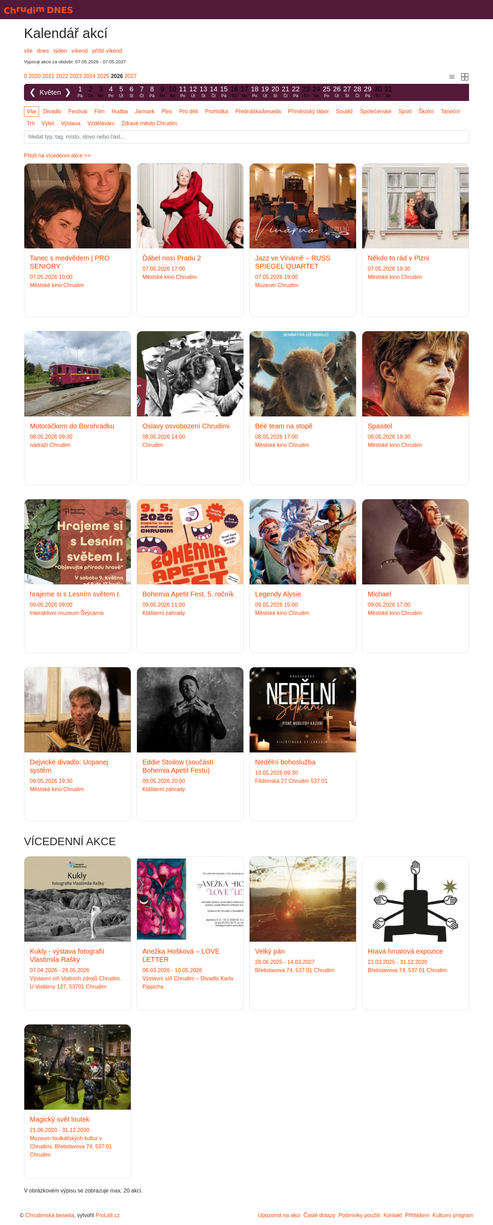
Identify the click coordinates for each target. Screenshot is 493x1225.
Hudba (120, 111)
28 (357, 92)
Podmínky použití (359, 1215)
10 (172, 92)
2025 (103, 76)
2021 (48, 76)
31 (388, 92)
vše (28, 51)
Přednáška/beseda (258, 111)
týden (60, 51)
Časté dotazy (319, 1215)
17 (244, 92)
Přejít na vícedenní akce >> (57, 155)
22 (296, 92)
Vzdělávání (100, 123)
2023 (76, 76)
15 (224, 92)
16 (234, 92)
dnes (43, 51)
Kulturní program (452, 1215)
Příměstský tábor (308, 111)
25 (326, 92)
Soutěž (344, 111)
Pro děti (188, 111)
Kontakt (392, 1215)
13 (203, 92)
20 (275, 92)
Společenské (376, 111)
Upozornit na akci (279, 1215)
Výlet (48, 123)
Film (99, 111)
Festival (77, 111)
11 (183, 92)
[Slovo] (246, 136)
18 (255, 92)
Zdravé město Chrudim (149, 123)
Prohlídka (216, 111)
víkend (80, 51)
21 (285, 92)
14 (213, 92)
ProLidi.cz (107, 1215)
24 (316, 92)
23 (306, 92)
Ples (167, 111)
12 (193, 92)
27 (347, 92)
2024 (90, 76)
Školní (426, 111)
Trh (31, 123)
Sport (405, 111)
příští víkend (107, 51)
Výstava (70, 123)
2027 (131, 76)
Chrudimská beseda (49, 1215)
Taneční (450, 111)
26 (337, 92)
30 (378, 92)
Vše (31, 111)
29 (368, 92)
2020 (34, 76)
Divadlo (52, 111)
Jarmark (145, 111)
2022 (62, 76)
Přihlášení (417, 1215)
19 (265, 92)
